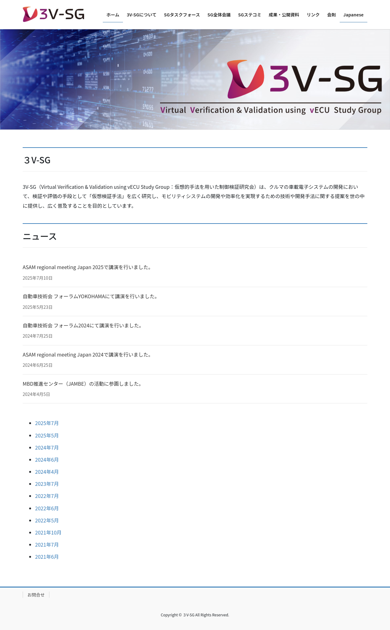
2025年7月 (47, 423)
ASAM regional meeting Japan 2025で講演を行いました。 (88, 267)
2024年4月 (47, 471)
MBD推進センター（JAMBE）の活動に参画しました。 (83, 383)
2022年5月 (47, 520)
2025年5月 (47, 435)
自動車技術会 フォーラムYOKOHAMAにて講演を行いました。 (91, 296)
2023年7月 (47, 483)
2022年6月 (47, 508)
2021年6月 (47, 556)
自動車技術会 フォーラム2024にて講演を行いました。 (83, 325)
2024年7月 (47, 447)
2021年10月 (48, 532)
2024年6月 (47, 459)
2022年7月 (47, 495)
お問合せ (36, 595)
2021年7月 (47, 544)
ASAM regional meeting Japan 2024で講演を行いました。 (88, 354)
